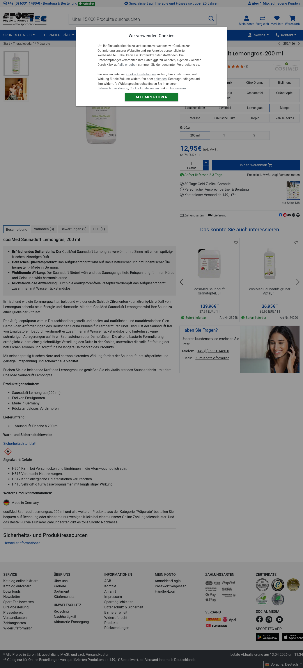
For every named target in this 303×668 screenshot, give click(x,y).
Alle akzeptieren (151, 97)
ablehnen (160, 79)
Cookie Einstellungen (141, 74)
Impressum (178, 88)
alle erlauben (128, 65)
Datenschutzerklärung (112, 88)
